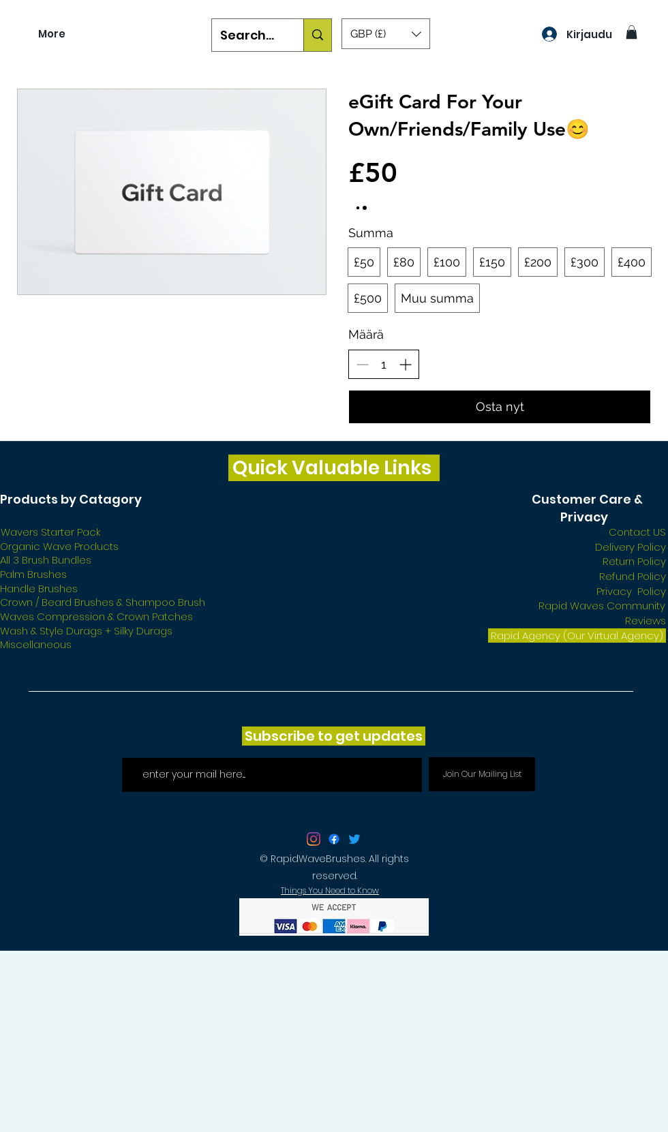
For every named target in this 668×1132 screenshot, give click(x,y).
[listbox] (385, 33)
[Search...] (247, 35)
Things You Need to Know (330, 890)
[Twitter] (354, 839)
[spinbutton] (383, 364)
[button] (385, 33)
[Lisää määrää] (405, 364)
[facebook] (334, 839)
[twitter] (313, 839)
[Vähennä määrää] (362, 364)
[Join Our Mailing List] (482, 774)
